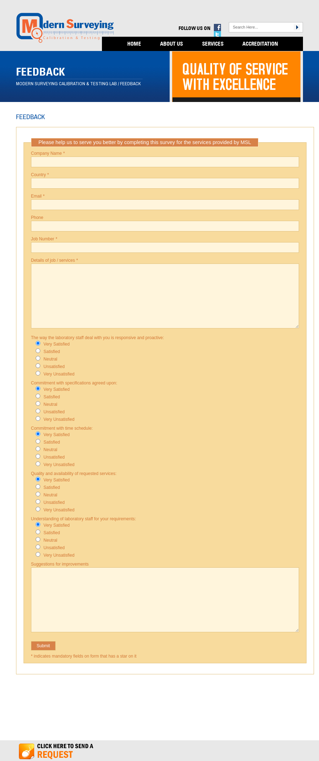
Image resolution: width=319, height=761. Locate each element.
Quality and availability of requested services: (74, 473)
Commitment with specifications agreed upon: (74, 382)
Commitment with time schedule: (62, 428)
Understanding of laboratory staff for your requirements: (83, 518)
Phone (37, 217)
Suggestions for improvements (60, 564)
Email (38, 196)
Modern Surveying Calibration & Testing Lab (66, 84)
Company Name (48, 153)
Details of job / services (54, 260)
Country (40, 174)
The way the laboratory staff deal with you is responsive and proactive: (97, 337)
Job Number (44, 238)
